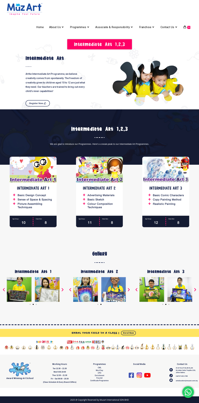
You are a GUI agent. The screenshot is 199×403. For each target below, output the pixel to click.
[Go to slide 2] (33, 304)
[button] (4, 290)
